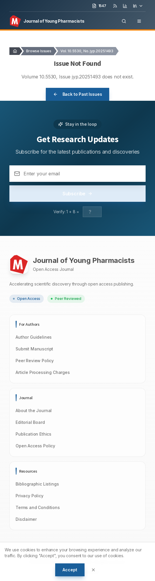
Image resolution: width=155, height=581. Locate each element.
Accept (70, 569)
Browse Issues (38, 51)
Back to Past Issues (77, 94)
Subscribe (78, 194)
